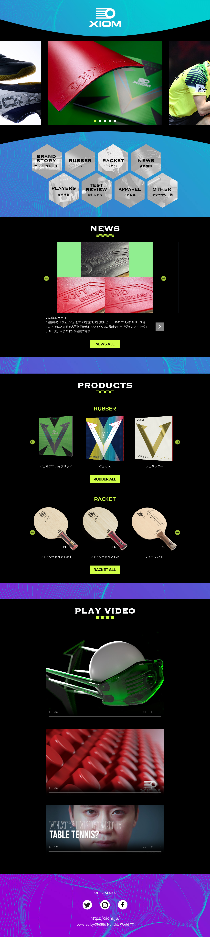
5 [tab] (114, 121)
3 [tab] (105, 121)
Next (174, 83)
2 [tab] (100, 121)
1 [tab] (95, 121)
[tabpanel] (105, 83)
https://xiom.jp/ (105, 918)
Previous (35, 83)
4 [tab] (110, 121)
